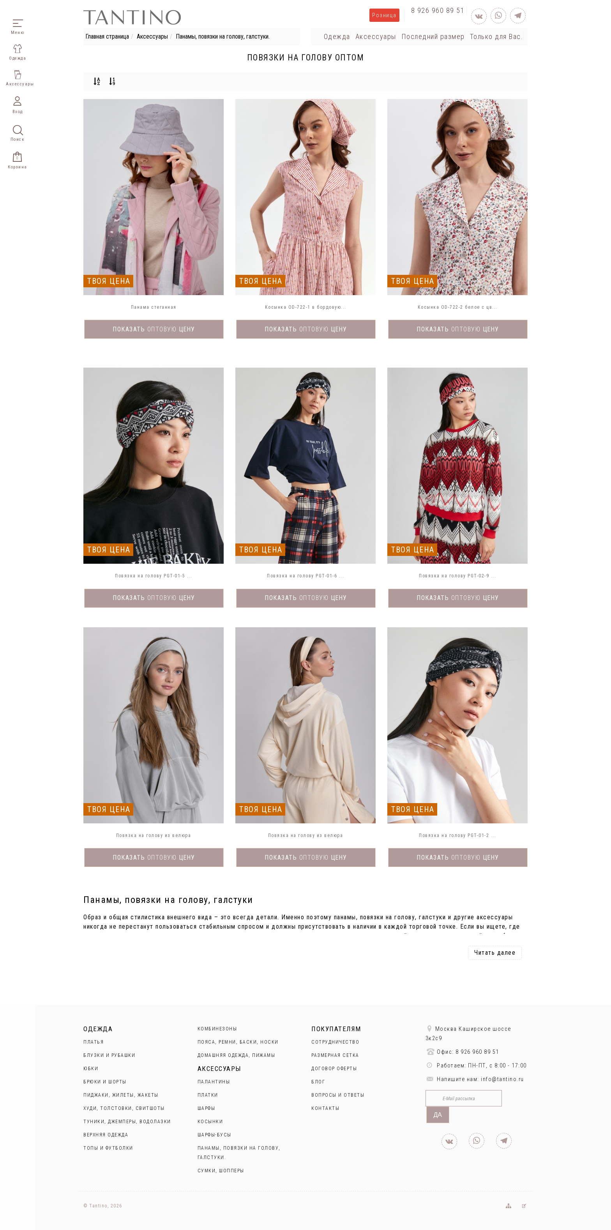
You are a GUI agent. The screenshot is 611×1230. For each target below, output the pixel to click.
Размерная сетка (335, 1055)
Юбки (90, 1068)
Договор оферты (334, 1068)
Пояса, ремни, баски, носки (238, 1042)
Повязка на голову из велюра (153, 835)
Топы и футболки (108, 1148)
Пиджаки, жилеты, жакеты (121, 1095)
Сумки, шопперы (221, 1170)
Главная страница (107, 36)
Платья (93, 1042)
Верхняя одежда (105, 1135)
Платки (208, 1095)
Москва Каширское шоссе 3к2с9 (468, 1033)
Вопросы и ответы (337, 1095)
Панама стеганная (154, 307)
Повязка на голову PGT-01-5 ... (153, 576)
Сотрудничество (335, 1042)
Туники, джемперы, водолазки (127, 1121)
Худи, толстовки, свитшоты (124, 1108)
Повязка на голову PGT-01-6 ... (305, 576)
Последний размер (433, 36)
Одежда (337, 36)
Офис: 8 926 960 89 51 (462, 1051)
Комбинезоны (217, 1029)
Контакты (325, 1108)
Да (438, 1114)
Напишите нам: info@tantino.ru (475, 1079)
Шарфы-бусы (214, 1135)
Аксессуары (152, 36)
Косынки (210, 1121)
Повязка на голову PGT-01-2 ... (457, 835)
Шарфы (206, 1108)
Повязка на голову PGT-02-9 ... (457, 576)
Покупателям (336, 1029)
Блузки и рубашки (109, 1055)
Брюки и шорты (105, 1082)
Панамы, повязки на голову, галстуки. (223, 36)
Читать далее (495, 952)
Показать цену (154, 329)
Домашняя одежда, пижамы (236, 1055)
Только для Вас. (496, 36)
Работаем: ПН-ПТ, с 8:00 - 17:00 (476, 1065)
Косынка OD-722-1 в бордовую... (305, 307)
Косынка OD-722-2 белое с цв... (458, 307)
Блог (318, 1082)
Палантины (214, 1082)
